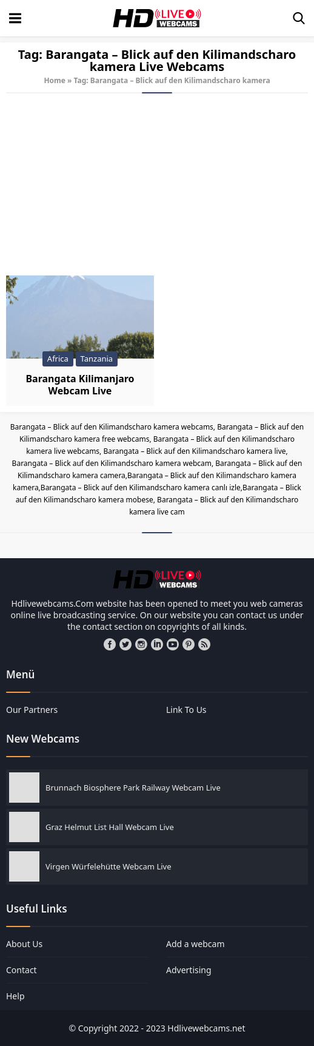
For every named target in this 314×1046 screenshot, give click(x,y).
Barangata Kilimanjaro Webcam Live (79, 385)
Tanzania (97, 358)
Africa (57, 358)
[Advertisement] (157, 184)
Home (54, 80)
